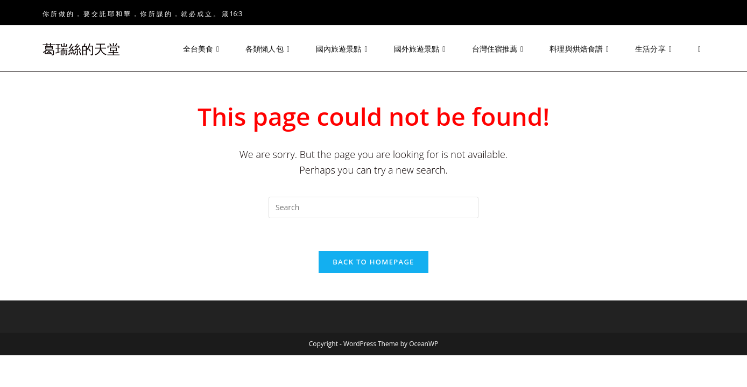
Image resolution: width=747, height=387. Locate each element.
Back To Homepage (373, 262)
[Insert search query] (373, 207)
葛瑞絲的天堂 (81, 49)
